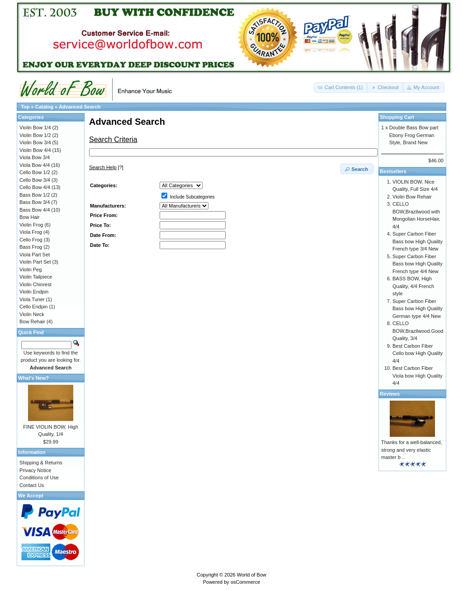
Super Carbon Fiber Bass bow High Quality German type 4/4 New (417, 308)
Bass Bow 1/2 (34, 195)
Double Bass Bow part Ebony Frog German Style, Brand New (414, 135)
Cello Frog (31, 239)
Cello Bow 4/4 (34, 187)
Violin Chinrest (35, 284)
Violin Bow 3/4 (35, 142)
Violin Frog (31, 224)
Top (25, 106)
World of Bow (251, 574)
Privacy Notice (35, 470)
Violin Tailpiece (35, 276)
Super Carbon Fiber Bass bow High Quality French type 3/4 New (417, 241)
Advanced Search (79, 106)
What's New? (33, 378)
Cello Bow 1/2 (34, 172)
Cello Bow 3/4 (34, 180)
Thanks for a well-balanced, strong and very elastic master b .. (411, 450)
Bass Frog (30, 247)
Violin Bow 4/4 (35, 150)
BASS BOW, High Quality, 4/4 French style (413, 286)
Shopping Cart (397, 117)
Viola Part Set (34, 254)
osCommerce (245, 582)
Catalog (44, 106)
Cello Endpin (33, 306)
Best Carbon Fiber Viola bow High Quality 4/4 (417, 375)
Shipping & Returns (40, 462)
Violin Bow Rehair (412, 196)
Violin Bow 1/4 (35, 127)
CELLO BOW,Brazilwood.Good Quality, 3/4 (418, 331)
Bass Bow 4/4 (34, 210)
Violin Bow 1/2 (35, 135)
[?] (106, 167)
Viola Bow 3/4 (34, 157)
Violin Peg (30, 269)
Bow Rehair (32, 321)
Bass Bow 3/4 (34, 202)
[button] (341, 87)
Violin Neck (31, 314)
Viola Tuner (31, 299)
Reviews (390, 394)
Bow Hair (29, 217)
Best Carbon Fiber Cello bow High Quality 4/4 (417, 353)
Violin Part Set (35, 262)
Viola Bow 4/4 (34, 165)
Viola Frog (30, 232)
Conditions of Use (39, 477)
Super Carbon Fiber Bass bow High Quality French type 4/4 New (417, 264)
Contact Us (31, 485)
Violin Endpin (33, 291)
